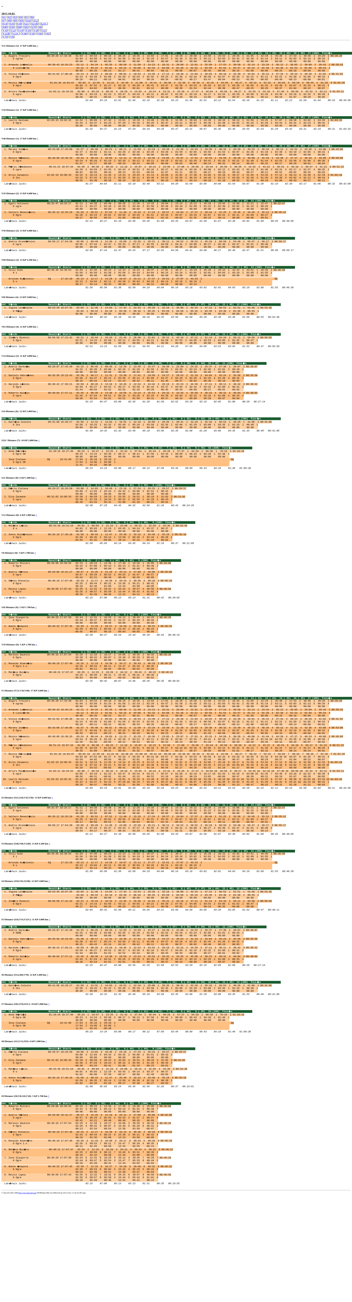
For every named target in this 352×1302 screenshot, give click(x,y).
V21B (5, 33)
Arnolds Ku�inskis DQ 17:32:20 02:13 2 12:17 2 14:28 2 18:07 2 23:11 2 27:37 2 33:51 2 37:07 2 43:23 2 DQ (143, 298)
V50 (32, 33)
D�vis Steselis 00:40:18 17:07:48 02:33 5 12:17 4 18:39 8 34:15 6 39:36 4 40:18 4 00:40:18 (90, 1228)
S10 (28, 20)
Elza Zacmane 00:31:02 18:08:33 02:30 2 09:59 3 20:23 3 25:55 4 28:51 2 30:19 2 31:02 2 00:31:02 (97, 1148)
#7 (3, 20)
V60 (39, 33)
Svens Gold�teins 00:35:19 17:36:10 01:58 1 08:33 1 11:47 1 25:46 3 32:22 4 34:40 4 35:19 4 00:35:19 (98, 1168)
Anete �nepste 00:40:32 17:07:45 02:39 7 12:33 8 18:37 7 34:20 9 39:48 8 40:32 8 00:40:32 (90, 1267)
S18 (19, 23)
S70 (33, 26)
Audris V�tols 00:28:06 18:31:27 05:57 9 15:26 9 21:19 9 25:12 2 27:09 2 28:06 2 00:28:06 (90, 1208)
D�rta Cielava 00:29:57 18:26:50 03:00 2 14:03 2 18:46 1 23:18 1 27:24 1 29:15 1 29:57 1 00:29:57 (98, 522)
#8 (9, 20)
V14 (20, 30)
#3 (15, 17)
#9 (15, 20)
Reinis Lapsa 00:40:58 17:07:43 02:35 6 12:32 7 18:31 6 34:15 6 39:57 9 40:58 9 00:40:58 (90, 1277)
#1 (3, 17)
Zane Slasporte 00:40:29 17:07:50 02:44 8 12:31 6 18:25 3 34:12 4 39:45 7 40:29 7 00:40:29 (90, 1257)
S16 (12, 23)
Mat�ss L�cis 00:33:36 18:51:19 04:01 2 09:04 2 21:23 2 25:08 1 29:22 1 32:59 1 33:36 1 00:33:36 (98, 563)
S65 (26, 26)
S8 (40, 26)
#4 (20, 17)
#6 (32, 17)
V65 (47, 33)
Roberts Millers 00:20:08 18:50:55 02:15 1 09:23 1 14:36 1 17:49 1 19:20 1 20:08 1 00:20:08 (90, 604)
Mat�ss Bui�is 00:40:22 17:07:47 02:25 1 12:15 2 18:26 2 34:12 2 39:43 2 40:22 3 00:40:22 (91, 724)
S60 (19, 26)
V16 (28, 30)
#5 (26, 17)
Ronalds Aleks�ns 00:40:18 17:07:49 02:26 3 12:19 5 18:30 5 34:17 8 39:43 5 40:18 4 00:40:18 (90, 1238)
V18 (35, 30)
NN (21, 20)
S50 (12, 26)
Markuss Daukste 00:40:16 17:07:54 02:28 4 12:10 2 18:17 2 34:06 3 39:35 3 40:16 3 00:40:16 (90, 1218)
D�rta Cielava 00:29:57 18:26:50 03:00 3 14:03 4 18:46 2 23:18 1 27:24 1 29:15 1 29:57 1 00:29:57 (98, 1138)
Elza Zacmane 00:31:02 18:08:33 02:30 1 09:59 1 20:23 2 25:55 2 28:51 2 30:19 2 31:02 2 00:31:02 (97, 532)
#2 (9, 17)
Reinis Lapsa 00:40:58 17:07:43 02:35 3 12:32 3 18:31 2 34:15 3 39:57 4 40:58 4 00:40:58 (90, 633)
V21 (43, 30)
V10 (4, 30)
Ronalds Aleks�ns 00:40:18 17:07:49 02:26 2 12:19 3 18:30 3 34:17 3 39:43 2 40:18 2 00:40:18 (90, 714)
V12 (12, 30)
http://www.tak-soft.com (27, 1298)
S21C (44, 23)
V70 (4, 36)
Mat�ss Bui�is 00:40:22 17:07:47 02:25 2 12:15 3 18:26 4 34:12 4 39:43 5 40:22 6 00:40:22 (91, 1248)
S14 (4, 23)
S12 (35, 20)
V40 (24, 33)
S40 (4, 26)
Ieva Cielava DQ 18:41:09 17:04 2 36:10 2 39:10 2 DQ (121, 492)
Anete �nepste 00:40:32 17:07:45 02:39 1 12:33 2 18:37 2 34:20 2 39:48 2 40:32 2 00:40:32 (90, 674)
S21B (34, 23)
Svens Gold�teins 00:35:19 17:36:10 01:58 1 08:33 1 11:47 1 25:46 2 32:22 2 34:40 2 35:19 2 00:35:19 (98, 573)
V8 (12, 36)
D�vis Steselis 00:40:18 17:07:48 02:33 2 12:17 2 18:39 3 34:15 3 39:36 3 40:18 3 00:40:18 (90, 623)
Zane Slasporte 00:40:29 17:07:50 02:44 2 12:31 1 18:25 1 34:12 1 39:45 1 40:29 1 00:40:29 (90, 664)
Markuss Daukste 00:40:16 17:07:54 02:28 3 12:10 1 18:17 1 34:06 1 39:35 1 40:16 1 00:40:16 (90, 705)
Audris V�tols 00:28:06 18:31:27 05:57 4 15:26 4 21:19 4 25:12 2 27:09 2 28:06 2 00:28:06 (90, 614)
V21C (15, 33)
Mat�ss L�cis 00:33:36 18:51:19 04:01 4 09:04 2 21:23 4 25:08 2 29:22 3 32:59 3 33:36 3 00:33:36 (98, 1158)
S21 (26, 23)
